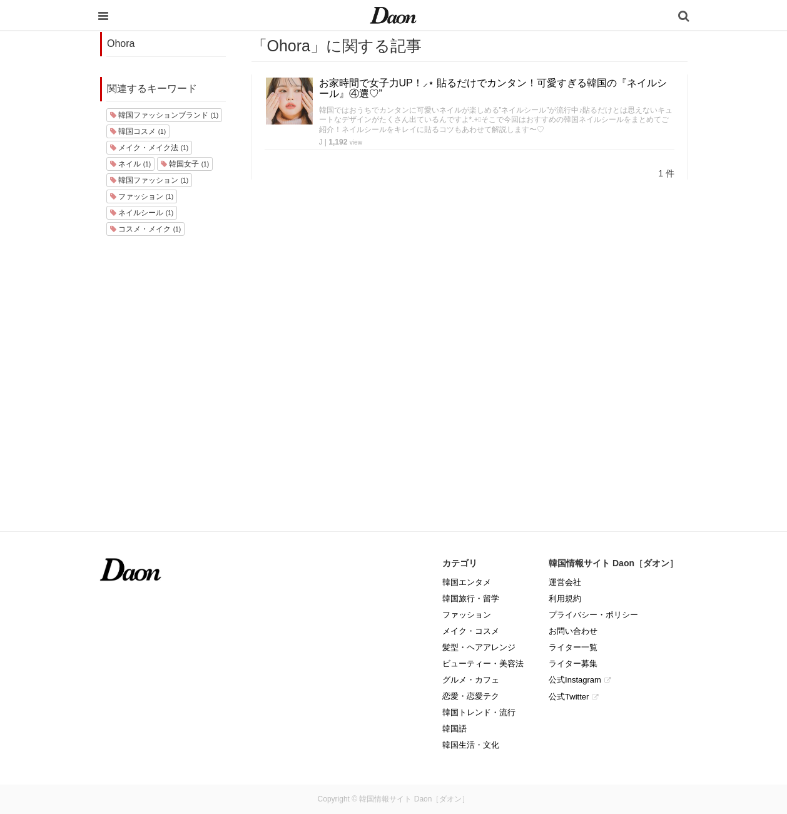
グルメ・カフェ (470, 679)
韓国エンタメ (466, 582)
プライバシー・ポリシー (593, 614)
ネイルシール (141, 212)
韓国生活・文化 (470, 745)
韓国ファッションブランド (164, 115)
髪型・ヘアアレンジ (478, 647)
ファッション (141, 196)
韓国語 (454, 728)
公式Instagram (575, 679)
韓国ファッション (149, 180)
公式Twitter (569, 696)
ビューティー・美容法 (483, 663)
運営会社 (565, 582)
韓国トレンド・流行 (478, 712)
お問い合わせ (573, 631)
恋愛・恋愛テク (470, 696)
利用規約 (565, 598)
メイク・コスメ (470, 631)
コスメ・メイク (145, 229)
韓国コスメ (138, 131)
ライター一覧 (573, 647)
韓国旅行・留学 (470, 598)
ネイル (130, 164)
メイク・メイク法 (149, 147)
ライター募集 (573, 663)
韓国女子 (185, 164)
